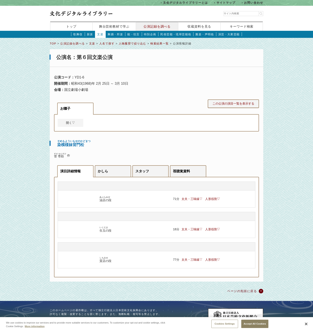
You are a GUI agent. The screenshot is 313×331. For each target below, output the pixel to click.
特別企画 (150, 34)
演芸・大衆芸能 (229, 34)
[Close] (306, 326)
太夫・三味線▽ (191, 199)
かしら (103, 171)
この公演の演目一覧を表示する (233, 103)
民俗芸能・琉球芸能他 (175, 34)
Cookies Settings (225, 326)
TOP (53, 43)
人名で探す (107, 43)
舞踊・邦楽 (115, 34)
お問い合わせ (253, 2)
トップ (71, 26)
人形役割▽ (212, 199)
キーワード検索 (241, 26)
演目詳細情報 (70, 171)
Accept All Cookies (255, 326)
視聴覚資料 (181, 171)
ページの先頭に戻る (242, 291)
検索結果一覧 (159, 43)
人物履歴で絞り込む (132, 43)
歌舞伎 (77, 34)
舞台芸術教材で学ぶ (114, 26)
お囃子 (65, 108)
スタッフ (142, 171)
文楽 (100, 34)
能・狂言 (133, 34)
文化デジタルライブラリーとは (185, 2)
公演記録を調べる (157, 26)
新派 (90, 34)
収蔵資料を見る (199, 26)
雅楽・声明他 (204, 34)
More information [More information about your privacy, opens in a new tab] (35, 328)
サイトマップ (226, 2)
